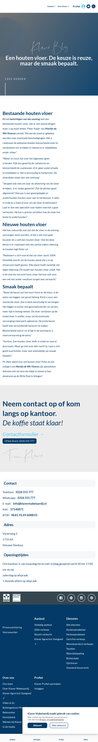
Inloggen (39, 688)
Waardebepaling (75, 653)
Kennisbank (9, 717)
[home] (17, 6)
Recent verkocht (43, 634)
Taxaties (70, 648)
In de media (9, 726)
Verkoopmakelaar (75, 634)
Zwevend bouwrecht (77, 667)
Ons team (8, 683)
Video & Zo (9, 703)
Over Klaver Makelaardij (16, 688)
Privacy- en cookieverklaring (52, 719)
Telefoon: (18, 492)
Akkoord (37, 725)
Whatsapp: (19, 498)
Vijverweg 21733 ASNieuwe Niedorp (13, 539)
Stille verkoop (41, 629)
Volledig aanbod (43, 624)
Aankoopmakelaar (76, 629)
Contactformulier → (23, 434)
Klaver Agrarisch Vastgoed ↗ (48, 641)
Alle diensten (73, 624)
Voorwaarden (10, 632)
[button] (50, 6)
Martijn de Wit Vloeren (27, 366)
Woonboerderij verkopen (80, 644)
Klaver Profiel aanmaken (47, 683)
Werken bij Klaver (12, 722)
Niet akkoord (59, 725)
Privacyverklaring (12, 627)
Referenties (9, 712)
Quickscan (71, 663)
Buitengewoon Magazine (16, 707)
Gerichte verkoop (75, 639)
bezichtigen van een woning (25, 119)
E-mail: (25, 503)
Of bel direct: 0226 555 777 (19, 441)
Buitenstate (72, 658)
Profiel (76, 6)
